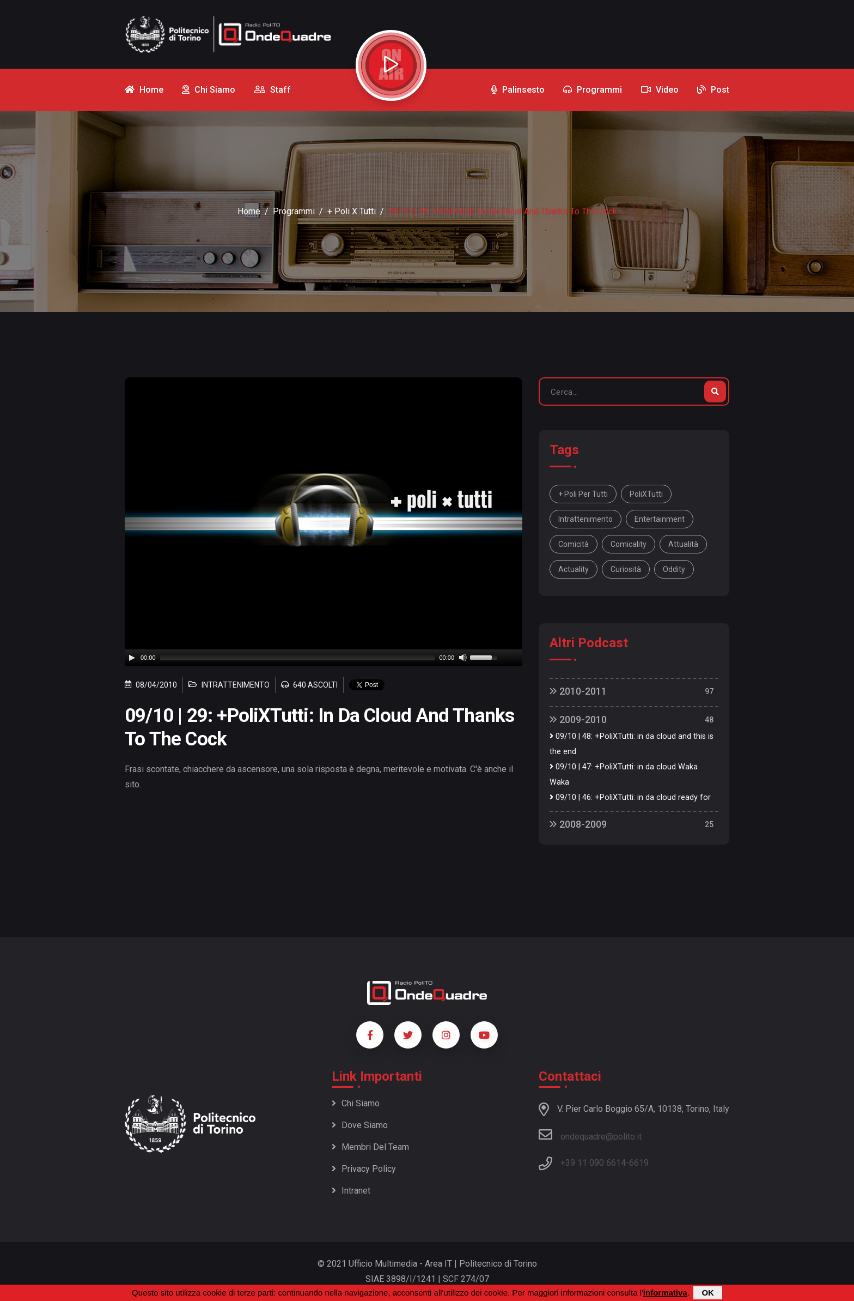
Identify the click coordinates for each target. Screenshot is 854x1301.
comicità (573, 544)
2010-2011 (578, 691)
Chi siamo (356, 1103)
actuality (573, 569)
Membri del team (370, 1147)
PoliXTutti (646, 494)
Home (248, 211)
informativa (665, 1292)
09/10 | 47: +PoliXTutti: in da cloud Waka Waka (624, 774)
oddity (674, 569)
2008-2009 (578, 824)
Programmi (294, 211)
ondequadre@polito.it (590, 1135)
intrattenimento (585, 519)
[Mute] (463, 657)
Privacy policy (364, 1169)
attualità (683, 544)
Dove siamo (360, 1125)
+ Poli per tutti (583, 494)
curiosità (626, 569)
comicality (628, 544)
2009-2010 (578, 719)
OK (707, 1292)
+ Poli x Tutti (351, 211)
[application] (323, 657)
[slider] (297, 657)
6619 (639, 1163)
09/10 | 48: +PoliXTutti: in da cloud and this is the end (631, 744)
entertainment (660, 519)
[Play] (131, 657)
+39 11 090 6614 (593, 1163)
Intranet (351, 1190)
